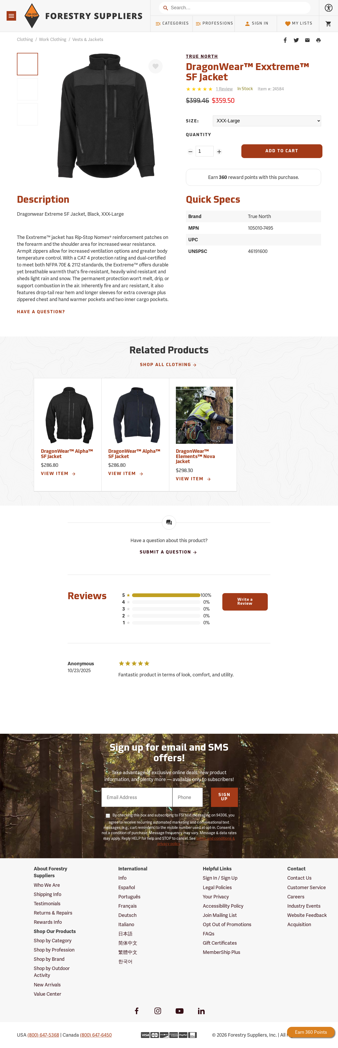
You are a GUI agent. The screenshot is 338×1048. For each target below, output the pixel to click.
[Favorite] (155, 66)
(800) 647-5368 (43, 1035)
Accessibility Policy (223, 906)
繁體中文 (127, 952)
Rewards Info (48, 922)
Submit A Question (168, 552)
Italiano (126, 924)
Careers (295, 897)
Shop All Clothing (168, 365)
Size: (192, 121)
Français (127, 906)
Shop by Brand (49, 959)
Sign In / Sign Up (220, 878)
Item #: (271, 89)
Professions (214, 24)
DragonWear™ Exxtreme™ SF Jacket (247, 73)
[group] (27, 64)
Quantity (198, 135)
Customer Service (306, 887)
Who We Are (47, 885)
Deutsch (127, 915)
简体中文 (127, 943)
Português (129, 897)
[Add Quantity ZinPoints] (219, 152)
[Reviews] (209, 89)
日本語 (125, 934)
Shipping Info (47, 894)
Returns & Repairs (53, 913)
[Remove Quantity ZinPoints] (190, 152)
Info (122, 878)
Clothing (25, 39)
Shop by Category (53, 941)
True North (202, 57)
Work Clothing (52, 39)
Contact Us (299, 878)
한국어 (125, 961)
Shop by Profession (54, 950)
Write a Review (245, 602)
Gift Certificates (220, 943)
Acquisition (299, 924)
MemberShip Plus (221, 952)
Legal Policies (217, 887)
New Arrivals (47, 985)
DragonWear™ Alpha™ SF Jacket (67, 454)
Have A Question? (41, 312)
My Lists (299, 24)
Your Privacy (216, 897)
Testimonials (47, 904)
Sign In (256, 24)
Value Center (47, 994)
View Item (58, 474)
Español (126, 887)
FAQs (208, 934)
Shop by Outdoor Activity (52, 971)
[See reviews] (224, 89)
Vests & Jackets (87, 39)
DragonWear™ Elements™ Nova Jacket (195, 457)
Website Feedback (307, 915)
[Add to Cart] (281, 151)
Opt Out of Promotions (227, 924)
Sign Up (224, 797)
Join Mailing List (220, 915)
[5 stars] (200, 89)
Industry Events (304, 906)
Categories (172, 24)
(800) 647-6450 (96, 1035)
